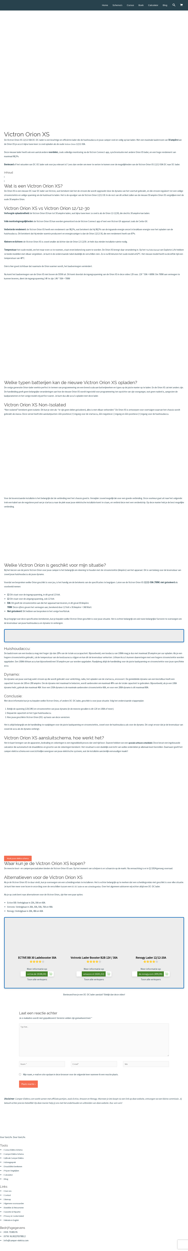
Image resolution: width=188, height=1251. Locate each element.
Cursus (130, 5)
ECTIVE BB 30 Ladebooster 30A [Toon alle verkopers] (37, 957)
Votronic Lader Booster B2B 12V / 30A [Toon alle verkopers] (94, 957)
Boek (141, 5)
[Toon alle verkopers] (37, 939)
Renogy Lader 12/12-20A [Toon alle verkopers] (150, 957)
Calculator (153, 5)
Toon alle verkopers (37, 979)
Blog (165, 5)
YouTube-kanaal (153, 249)
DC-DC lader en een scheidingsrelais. (89, 886)
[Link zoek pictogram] (174, 5)
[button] (94, 177)
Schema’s (117, 5)
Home (105, 5)
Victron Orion (71, 144)
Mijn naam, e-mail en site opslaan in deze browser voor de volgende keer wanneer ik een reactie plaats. (70, 1079)
